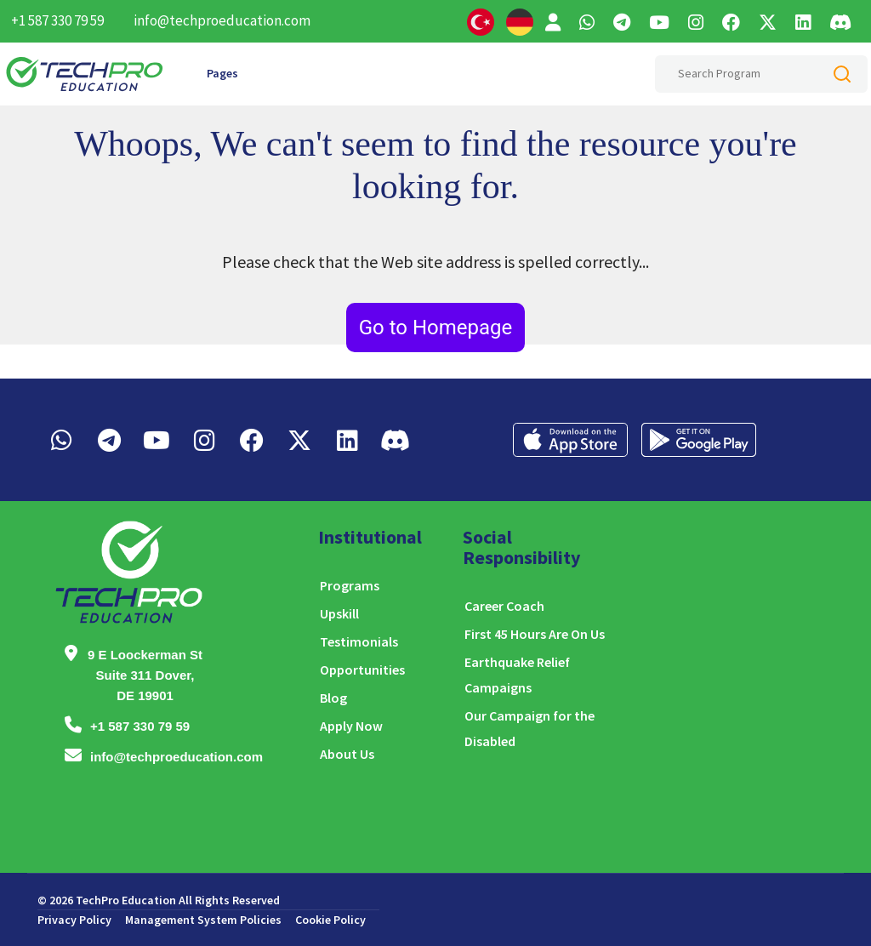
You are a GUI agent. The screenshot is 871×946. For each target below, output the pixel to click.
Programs (349, 585)
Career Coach (504, 605)
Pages (222, 73)
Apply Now (351, 725)
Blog (333, 697)
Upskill (339, 613)
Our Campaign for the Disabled (529, 728)
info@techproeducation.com (222, 20)
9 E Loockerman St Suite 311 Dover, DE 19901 (145, 675)
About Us (347, 753)
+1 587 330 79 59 (57, 20)
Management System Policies (203, 919)
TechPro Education (126, 900)
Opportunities (362, 669)
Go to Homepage (436, 327)
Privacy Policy (74, 919)
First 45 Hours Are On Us (534, 633)
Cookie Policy (330, 919)
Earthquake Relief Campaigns (517, 674)
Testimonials (359, 641)
